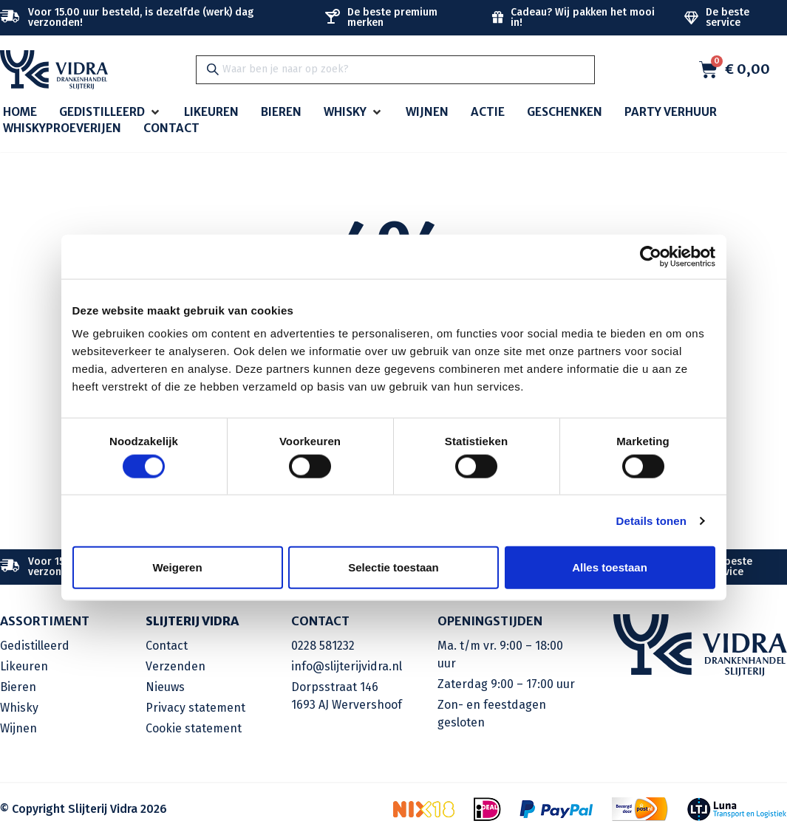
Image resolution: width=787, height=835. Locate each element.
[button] (110, 112)
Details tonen (651, 520)
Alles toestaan (609, 567)
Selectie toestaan (393, 567)
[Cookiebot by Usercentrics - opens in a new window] (650, 256)
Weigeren (177, 567)
